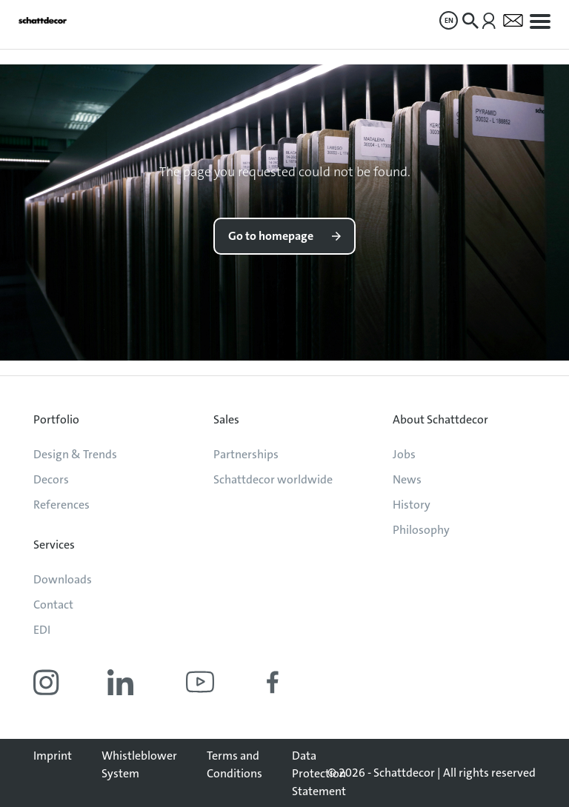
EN (449, 20)
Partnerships (246, 454)
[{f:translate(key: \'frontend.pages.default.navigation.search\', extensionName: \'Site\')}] (470, 21)
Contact (53, 604)
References (61, 504)
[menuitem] (448, 20)
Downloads (62, 579)
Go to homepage (270, 236)
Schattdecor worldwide (273, 479)
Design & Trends (75, 454)
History (411, 504)
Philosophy (421, 530)
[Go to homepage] (43, 20)
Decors (51, 479)
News (407, 479)
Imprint (52, 755)
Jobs (404, 454)
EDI (41, 629)
